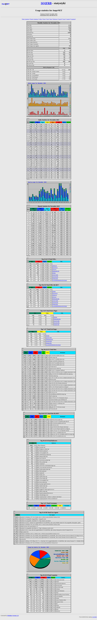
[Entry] (44, 19)
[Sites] (50, 19)
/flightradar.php (55, 271)
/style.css (54, 269)
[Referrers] (55, 19)
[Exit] (47, 19)
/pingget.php (55, 278)
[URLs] (40, 19)
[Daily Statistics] (26, 19)
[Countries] (73, 19)
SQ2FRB (46, 3)
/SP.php (54, 273)
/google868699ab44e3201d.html (59, 280)
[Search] (60, 19)
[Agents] (68, 19)
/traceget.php (55, 276)
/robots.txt (54, 265)
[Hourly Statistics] (34, 19)
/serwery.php (55, 274)
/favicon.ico (55, 267)
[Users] (64, 19)
